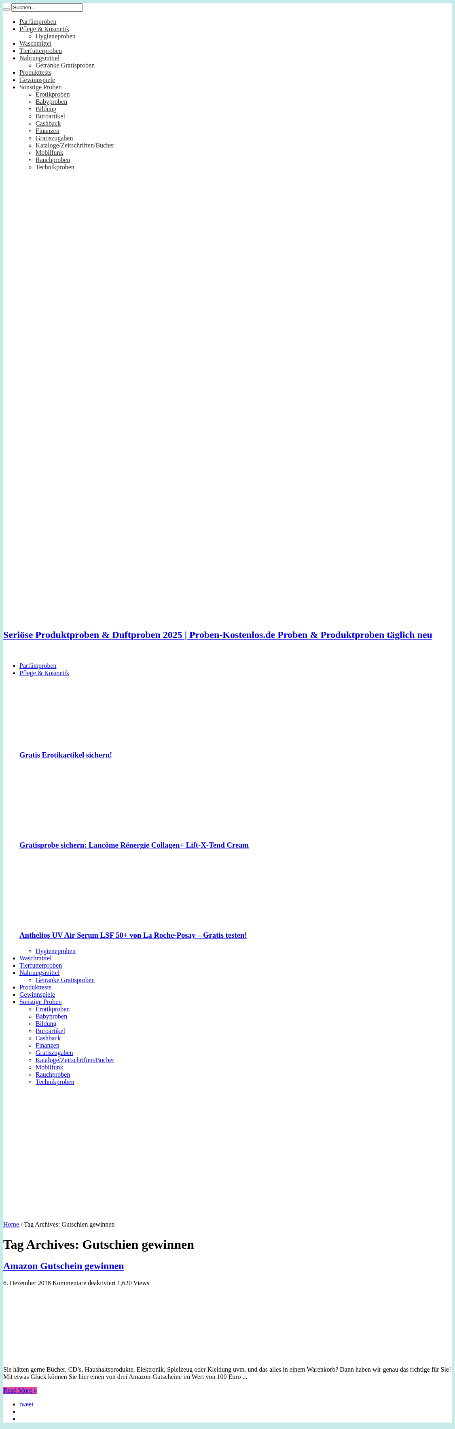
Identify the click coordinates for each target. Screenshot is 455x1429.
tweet (26, 1404)
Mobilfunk (49, 152)
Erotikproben (53, 94)
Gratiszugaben (54, 138)
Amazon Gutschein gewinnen (63, 1266)
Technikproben (55, 167)
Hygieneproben (56, 36)
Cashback (48, 123)
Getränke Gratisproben (65, 65)
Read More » (20, 1390)
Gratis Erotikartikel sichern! (65, 755)
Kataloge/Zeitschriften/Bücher (75, 145)
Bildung (46, 108)
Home (11, 1224)
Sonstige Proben (40, 87)
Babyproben (51, 101)
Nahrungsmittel (39, 58)
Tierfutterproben (40, 50)
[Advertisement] (227, 1150)
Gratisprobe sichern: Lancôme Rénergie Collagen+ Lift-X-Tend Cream (134, 845)
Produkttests (35, 72)
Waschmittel (35, 43)
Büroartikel (50, 116)
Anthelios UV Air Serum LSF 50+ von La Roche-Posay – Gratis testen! (133, 935)
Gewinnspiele (37, 79)
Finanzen (47, 130)
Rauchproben (53, 159)
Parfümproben (38, 21)
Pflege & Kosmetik (44, 28)
